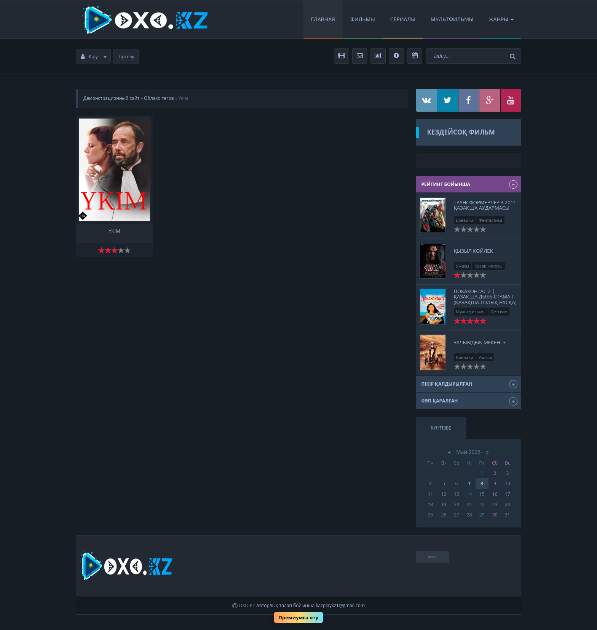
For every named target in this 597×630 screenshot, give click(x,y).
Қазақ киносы (488, 266)
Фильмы (362, 19)
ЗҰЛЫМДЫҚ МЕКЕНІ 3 (480, 342)
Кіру (94, 56)
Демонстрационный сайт (111, 98)
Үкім (114, 231)
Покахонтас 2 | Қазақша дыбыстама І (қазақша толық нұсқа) (485, 297)
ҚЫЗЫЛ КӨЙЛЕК (473, 250)
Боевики (465, 220)
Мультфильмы (452, 19)
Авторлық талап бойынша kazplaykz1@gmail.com (310, 605)
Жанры (501, 19)
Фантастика (490, 220)
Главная (323, 19)
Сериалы (402, 19)
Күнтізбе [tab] (441, 428)
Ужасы (462, 266)
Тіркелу (126, 56)
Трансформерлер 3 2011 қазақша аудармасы (485, 205)
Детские (499, 311)
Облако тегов (159, 98)
